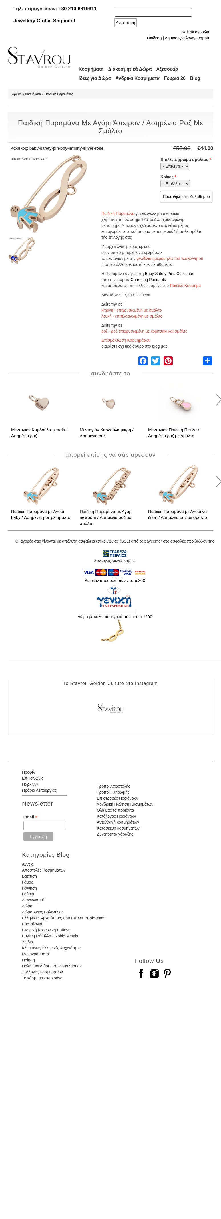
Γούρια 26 (175, 78)
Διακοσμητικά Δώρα (130, 69)
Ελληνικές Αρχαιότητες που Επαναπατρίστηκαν (63, 918)
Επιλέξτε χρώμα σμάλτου (185, 159)
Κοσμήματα (91, 69)
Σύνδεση (154, 38)
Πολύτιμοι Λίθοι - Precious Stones (51, 966)
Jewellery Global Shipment (44, 20)
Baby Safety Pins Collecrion (169, 273)
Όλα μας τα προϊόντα (115, 810)
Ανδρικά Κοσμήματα (138, 78)
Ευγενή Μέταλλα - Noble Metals (50, 936)
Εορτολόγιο (32, 924)
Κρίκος (168, 177)
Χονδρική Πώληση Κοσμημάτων (125, 804)
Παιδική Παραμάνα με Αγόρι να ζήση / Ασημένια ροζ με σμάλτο (177, 514)
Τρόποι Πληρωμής (113, 792)
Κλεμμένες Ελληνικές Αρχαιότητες (51, 948)
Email (30, 817)
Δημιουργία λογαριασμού (187, 38)
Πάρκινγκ (30, 784)
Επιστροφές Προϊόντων (117, 798)
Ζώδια (27, 942)
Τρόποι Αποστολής (113, 786)
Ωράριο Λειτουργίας (39, 790)
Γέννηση (29, 888)
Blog (195, 78)
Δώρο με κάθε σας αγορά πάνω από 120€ (114, 616)
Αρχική (16, 94)
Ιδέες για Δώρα (95, 78)
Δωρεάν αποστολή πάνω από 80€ (115, 580)
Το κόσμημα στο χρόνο (42, 978)
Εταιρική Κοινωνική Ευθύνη (46, 930)
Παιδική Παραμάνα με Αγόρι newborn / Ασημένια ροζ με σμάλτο (106, 517)
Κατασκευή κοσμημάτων (118, 828)
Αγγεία (28, 864)
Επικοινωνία (33, 778)
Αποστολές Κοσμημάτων (44, 870)
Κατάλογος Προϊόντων (116, 816)
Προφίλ (28, 772)
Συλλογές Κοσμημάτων (42, 972)
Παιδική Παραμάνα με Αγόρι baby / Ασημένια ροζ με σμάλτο (40, 514)
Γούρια (28, 894)
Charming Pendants (148, 279)
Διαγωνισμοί (33, 900)
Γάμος (27, 882)
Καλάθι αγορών (195, 32)
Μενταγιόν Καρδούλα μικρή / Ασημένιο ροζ (107, 432)
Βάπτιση (29, 876)
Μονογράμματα (35, 954)
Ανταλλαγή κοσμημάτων (118, 822)
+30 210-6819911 (78, 8)
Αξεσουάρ (167, 69)
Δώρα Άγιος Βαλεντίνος (42, 912)
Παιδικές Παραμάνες (59, 94)
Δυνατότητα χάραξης (115, 834)
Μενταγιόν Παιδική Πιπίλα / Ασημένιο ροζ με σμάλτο (173, 432)
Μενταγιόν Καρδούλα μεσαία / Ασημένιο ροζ (39, 432)
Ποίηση (28, 960)
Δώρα (27, 906)
